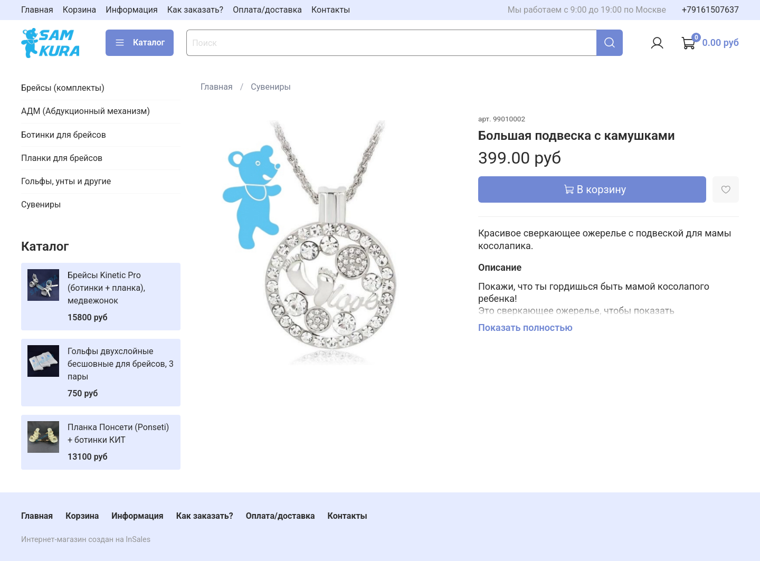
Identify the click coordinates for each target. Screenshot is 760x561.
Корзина (79, 10)
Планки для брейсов (61, 158)
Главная (37, 10)
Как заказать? (195, 10)
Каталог (140, 42)
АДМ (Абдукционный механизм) (85, 111)
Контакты (330, 10)
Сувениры (270, 87)
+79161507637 (710, 10)
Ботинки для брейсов (63, 135)
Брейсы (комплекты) (62, 88)
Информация (131, 10)
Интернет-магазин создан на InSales (85, 539)
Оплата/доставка (267, 10)
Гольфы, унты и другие (66, 181)
